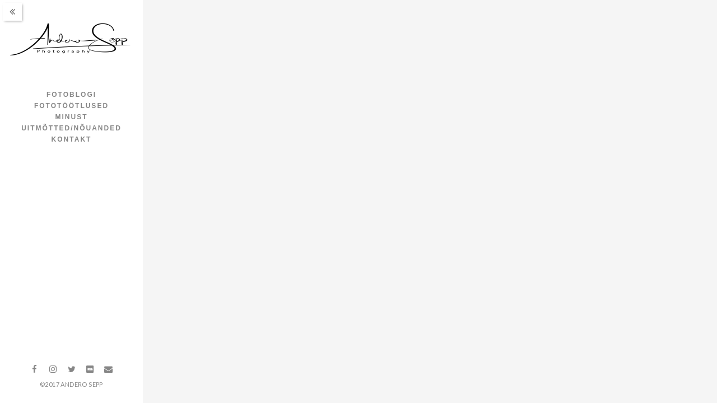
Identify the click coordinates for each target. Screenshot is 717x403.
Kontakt (72, 139)
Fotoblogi (71, 95)
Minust (71, 117)
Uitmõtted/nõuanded (71, 128)
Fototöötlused (71, 106)
